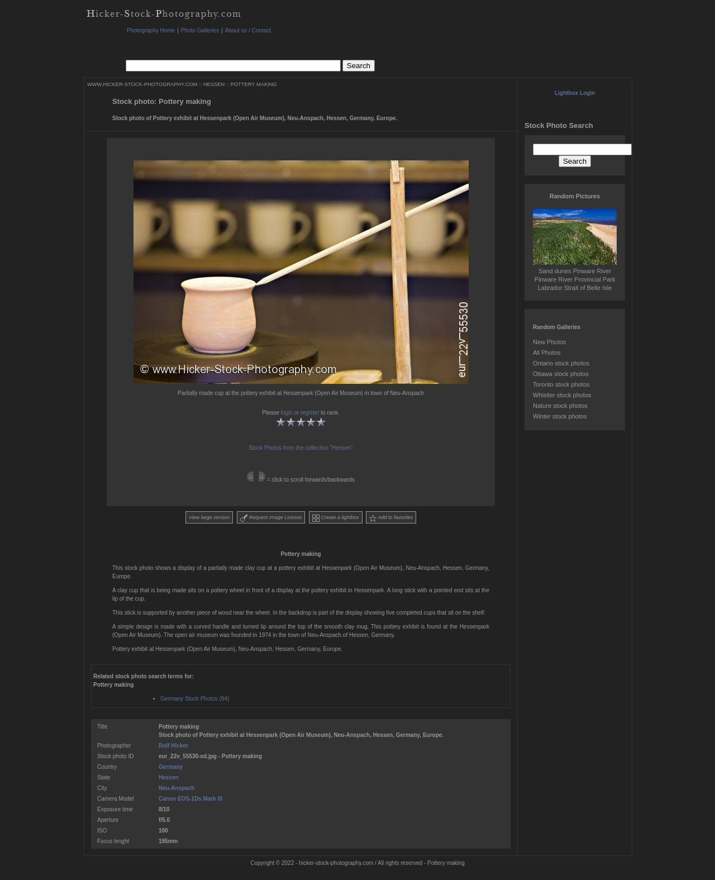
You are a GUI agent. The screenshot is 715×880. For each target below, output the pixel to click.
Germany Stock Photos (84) (194, 699)
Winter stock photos (560, 416)
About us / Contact (248, 30)
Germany (171, 767)
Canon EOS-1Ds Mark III (190, 799)
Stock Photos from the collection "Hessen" (301, 448)
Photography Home (151, 30)
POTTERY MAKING (254, 84)
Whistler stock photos (562, 395)
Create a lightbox (335, 518)
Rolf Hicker (173, 746)
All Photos (547, 352)
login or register (300, 413)
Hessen (169, 777)
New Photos (549, 342)
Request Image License (271, 518)
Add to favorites (391, 518)
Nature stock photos (560, 405)
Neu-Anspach (176, 788)
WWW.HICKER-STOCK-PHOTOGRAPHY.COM (142, 84)
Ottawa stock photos (561, 373)
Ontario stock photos (561, 363)
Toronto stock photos (561, 384)
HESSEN (214, 84)
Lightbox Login (575, 93)
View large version (209, 517)
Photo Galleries (200, 30)
